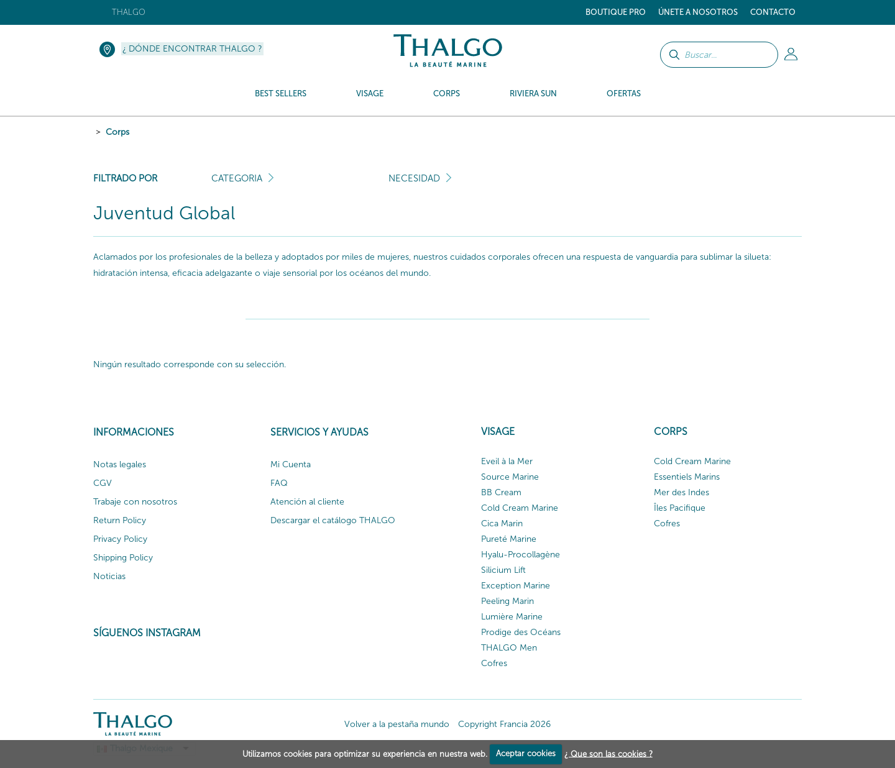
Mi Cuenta (290, 464)
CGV (102, 483)
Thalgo (128, 12)
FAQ (279, 483)
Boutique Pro (615, 12)
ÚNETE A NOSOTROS (698, 12)
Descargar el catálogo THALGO (332, 520)
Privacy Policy (120, 539)
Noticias (109, 576)
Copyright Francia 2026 (504, 724)
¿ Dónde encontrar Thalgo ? (192, 48)
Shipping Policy (123, 557)
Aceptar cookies (526, 753)
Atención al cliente (307, 501)
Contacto (773, 12)
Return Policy (119, 520)
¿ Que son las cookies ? (608, 753)
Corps (117, 132)
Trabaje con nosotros (135, 501)
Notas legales (119, 464)
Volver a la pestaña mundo (396, 724)
